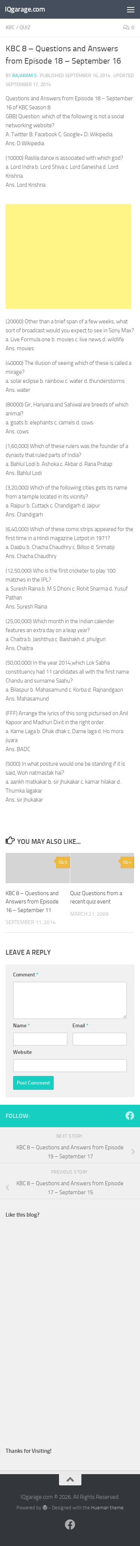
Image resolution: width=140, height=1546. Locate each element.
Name (21, 1025)
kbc (10, 27)
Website (22, 1052)
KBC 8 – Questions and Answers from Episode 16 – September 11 (32, 902)
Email (80, 1025)
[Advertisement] (68, 256)
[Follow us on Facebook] (129, 1115)
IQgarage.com (25, 9)
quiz (24, 27)
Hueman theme (107, 1507)
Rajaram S (24, 75)
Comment (25, 975)
